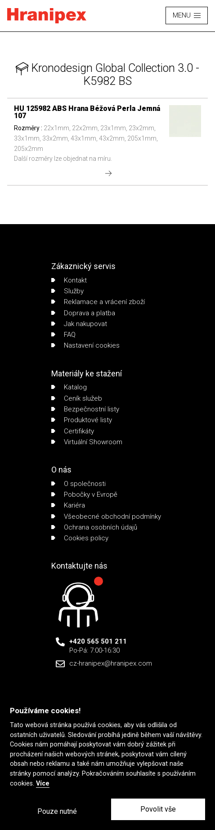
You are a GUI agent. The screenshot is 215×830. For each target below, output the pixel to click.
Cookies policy (79, 538)
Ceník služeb (76, 398)
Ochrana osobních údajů (94, 527)
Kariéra (68, 505)
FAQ (63, 335)
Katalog (69, 387)
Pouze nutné (57, 811)
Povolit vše (158, 809)
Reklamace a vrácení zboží (98, 302)
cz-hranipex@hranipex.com (110, 663)
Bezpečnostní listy (85, 409)
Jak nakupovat (79, 324)
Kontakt (69, 280)
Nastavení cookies (85, 345)
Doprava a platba (83, 313)
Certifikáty (72, 431)
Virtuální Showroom (86, 442)
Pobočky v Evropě (84, 494)
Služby (67, 291)
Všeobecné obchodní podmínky (106, 516)
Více (42, 783)
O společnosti (78, 484)
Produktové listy (81, 420)
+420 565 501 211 (98, 641)
